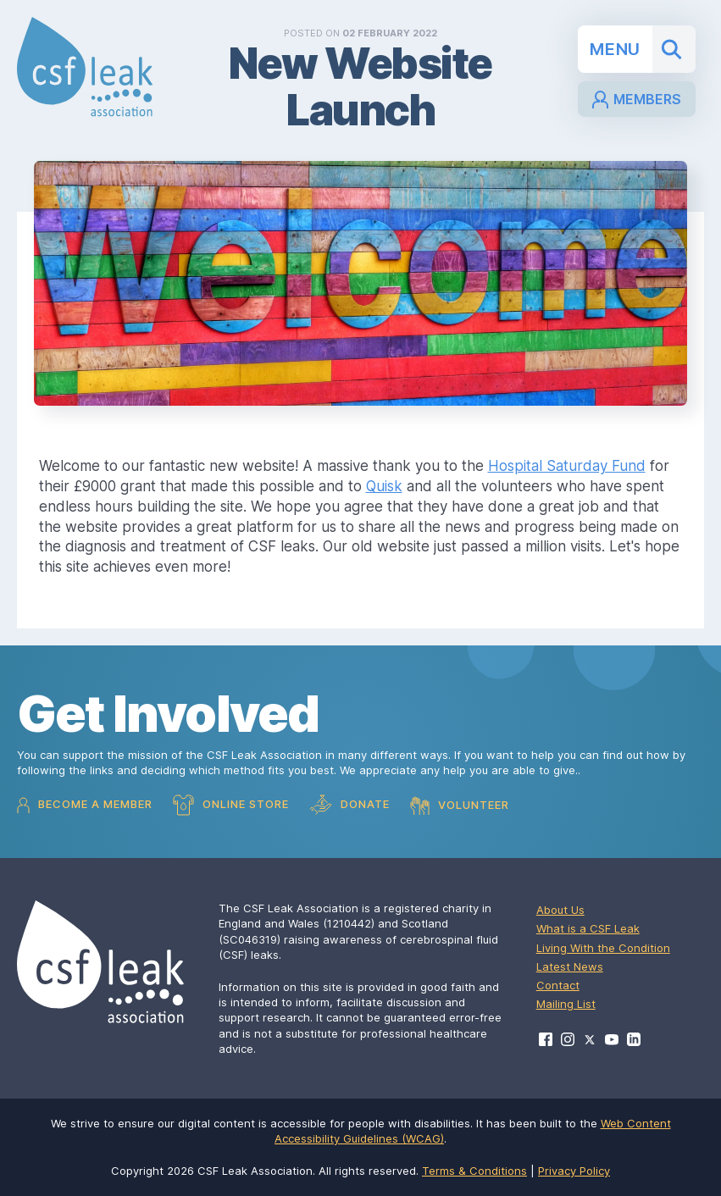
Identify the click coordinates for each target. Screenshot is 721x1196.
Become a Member (85, 805)
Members (636, 99)
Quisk (384, 486)
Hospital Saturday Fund (567, 465)
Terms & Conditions (474, 1170)
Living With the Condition (603, 948)
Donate (349, 805)
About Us (560, 909)
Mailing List (566, 1004)
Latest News (569, 966)
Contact (558, 985)
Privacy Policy (574, 1170)
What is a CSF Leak (588, 928)
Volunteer (459, 805)
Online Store (231, 805)
